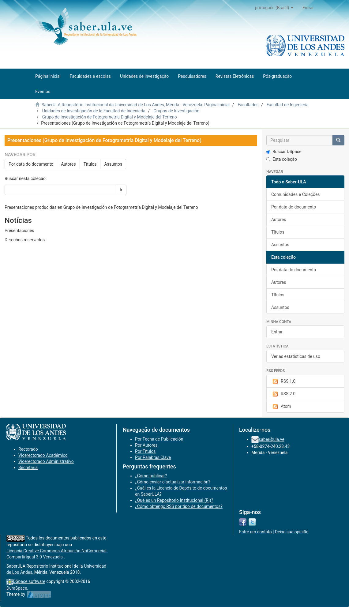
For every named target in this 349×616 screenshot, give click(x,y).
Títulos (90, 164)
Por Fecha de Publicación (159, 439)
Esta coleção (281, 159)
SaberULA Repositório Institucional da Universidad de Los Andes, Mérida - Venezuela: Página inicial (136, 104)
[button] (274, 7)
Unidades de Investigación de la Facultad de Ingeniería (93, 110)
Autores (68, 164)
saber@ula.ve (271, 439)
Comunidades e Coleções (295, 194)
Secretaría (28, 467)
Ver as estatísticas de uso (295, 356)
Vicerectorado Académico (43, 455)
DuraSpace (16, 588)
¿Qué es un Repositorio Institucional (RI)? (174, 500)
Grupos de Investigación (176, 110)
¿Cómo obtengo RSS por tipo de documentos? (179, 506)
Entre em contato (255, 531)
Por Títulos (145, 451)
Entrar (277, 331)
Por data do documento (31, 164)
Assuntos (113, 164)
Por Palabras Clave (153, 457)
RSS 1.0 (283, 381)
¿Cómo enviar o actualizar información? (172, 481)
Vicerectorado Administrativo (46, 461)
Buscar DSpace (284, 151)
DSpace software (29, 581)
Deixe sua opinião (292, 531)
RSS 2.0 (283, 394)
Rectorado (28, 449)
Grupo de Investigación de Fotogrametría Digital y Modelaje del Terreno (109, 117)
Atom (281, 406)
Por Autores (146, 445)
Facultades (248, 104)
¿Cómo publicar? (151, 475)
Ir (121, 189)
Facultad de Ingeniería (288, 104)
